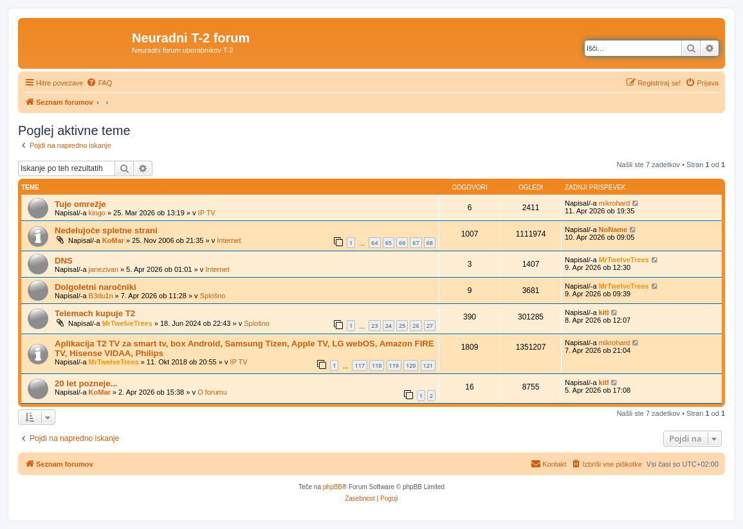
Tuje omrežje (80, 204)
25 (402, 325)
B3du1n (101, 296)
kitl (604, 312)
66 (402, 242)
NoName (613, 229)
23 (374, 325)
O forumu (212, 392)
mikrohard (614, 203)
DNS (64, 260)
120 (411, 365)
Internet (229, 240)
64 (374, 242)
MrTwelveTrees (624, 260)
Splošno (213, 296)
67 (415, 242)
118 (376, 365)
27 (430, 325)
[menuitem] (99, 83)
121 (428, 365)
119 (394, 365)
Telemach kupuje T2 (95, 313)
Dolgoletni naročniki (95, 287)
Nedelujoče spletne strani (106, 230)
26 (415, 325)
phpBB (332, 486)
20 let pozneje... (86, 383)
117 (359, 365)
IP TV (207, 213)
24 (388, 325)
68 (430, 242)
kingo (97, 213)
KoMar (113, 240)
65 (388, 242)
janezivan (103, 269)
